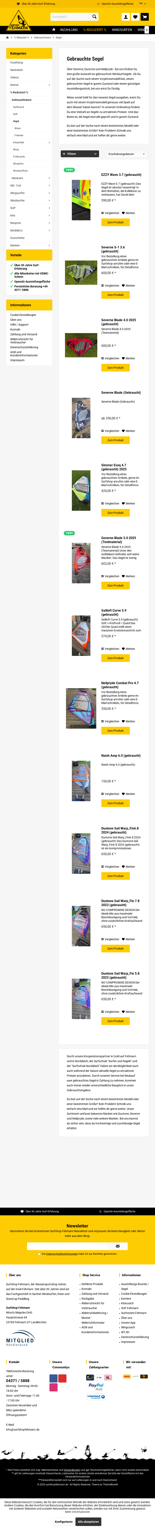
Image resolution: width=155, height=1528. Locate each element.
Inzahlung (16, 62)
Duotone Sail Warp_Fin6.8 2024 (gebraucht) (120, 830)
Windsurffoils (20, 170)
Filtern (69, 153)
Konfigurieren (64, 1521)
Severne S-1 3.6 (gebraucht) (113, 249)
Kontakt (15, 333)
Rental (14, 85)
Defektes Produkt (92, 1284)
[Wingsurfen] (122, 30)
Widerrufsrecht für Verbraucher (21, 345)
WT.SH (125, 1332)
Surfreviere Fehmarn (134, 1313)
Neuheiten (16, 70)
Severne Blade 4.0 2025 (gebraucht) (118, 322)
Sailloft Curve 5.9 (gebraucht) (113, 612)
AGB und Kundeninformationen (24, 358)
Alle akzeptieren (88, 1521)
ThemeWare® (110, 1484)
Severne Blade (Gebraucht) (121, 393)
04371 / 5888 (17, 1380)
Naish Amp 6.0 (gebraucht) (121, 756)
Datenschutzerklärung (24, 351)
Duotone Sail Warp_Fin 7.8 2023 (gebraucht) (120, 903)
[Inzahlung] (69, 30)
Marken (15, 245)
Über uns (15, 323)
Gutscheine (17, 238)
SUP (15, 114)
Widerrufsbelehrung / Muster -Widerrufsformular (95, 1317)
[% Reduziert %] (95, 30)
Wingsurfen (17, 193)
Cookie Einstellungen (23, 319)
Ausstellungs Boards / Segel (135, 1286)
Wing (16, 149)
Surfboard (18, 107)
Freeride (19, 135)
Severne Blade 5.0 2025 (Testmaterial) (118, 540)
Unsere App (128, 1322)
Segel (16, 121)
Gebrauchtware (21, 99)
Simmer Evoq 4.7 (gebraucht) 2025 (114, 467)
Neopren (15, 223)
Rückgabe (88, 1298)
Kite (12, 215)
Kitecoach (127, 1303)
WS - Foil (15, 185)
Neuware (17, 178)
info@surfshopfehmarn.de (22, 1429)
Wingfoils (18, 163)
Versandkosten (72, 1470)
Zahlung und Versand (23, 338)
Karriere (126, 1298)
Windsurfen (17, 200)
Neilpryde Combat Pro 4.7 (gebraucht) (120, 685)
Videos (14, 77)
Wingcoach (128, 1327)
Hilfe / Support (19, 328)
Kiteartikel (18, 142)
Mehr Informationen (77, 1511)
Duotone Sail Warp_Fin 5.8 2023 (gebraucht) (120, 975)
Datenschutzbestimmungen (62, 1253)
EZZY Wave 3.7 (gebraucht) (121, 175)
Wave (18, 128)
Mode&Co (16, 230)
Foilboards (19, 156)
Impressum (17, 364)
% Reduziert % (19, 92)
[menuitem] (144, 17)
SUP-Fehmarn (129, 1308)
